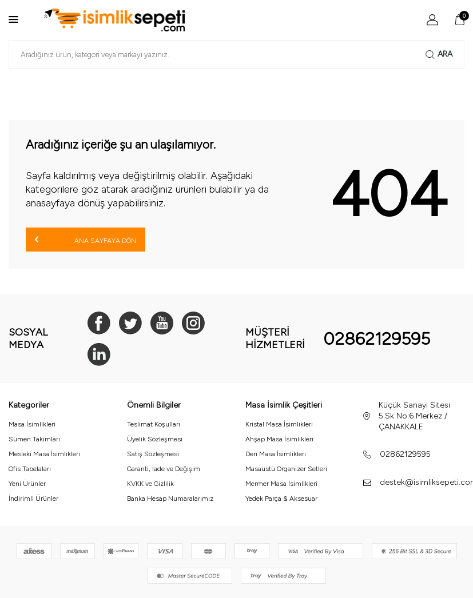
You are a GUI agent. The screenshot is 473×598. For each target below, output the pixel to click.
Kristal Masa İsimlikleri (279, 424)
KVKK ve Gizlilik (150, 484)
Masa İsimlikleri (32, 424)
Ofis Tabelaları (30, 469)
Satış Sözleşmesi (153, 454)
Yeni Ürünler (27, 484)
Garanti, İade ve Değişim (163, 469)
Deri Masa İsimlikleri (275, 454)
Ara (439, 54)
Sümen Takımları (34, 439)
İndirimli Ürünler (33, 499)
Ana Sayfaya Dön (85, 239)
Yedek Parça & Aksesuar (281, 499)
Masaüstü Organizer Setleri (286, 469)
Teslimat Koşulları (153, 424)
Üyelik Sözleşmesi (154, 439)
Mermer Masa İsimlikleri (281, 484)
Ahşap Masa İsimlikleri (279, 439)
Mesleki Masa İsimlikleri (44, 454)
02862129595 (377, 338)
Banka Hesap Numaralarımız (170, 499)
